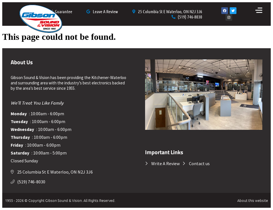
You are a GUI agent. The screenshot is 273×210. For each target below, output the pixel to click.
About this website (252, 200)
